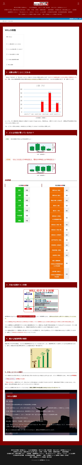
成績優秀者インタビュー (13, 12)
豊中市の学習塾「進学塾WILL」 (20, 7)
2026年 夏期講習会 (33, 7)
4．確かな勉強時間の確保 (12, 59)
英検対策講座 (51, 9)
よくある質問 (43, 12)
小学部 (28, 9)
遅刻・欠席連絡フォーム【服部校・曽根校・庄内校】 (30, 14)
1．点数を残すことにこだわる (13, 44)
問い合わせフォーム (24, 12)
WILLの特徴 (10, 21)
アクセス (37, 12)
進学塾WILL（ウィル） (45, 460)
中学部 (32, 9)
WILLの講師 (9, 65)
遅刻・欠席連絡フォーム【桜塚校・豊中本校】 (52, 14)
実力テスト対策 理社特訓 (44, 7)
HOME (5, 21)
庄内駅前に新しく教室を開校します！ (63, 9)
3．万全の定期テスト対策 (12, 54)
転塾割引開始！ (43, 9)
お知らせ (31, 12)
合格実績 (74, 9)
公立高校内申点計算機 (52, 12)
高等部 (37, 9)
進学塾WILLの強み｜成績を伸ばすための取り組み (14, 9)
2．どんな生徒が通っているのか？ (14, 49)
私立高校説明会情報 (62, 12)
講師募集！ (70, 12)
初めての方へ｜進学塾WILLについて (59, 7)
